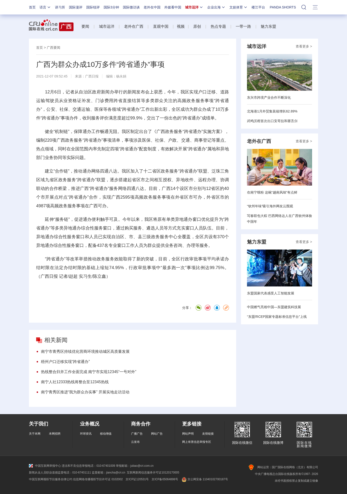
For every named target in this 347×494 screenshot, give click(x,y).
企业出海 (216, 7)
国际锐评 (93, 7)
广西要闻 (53, 47)
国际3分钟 (111, 7)
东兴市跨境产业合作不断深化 (269, 97)
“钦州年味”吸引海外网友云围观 (270, 206)
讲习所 (60, 7)
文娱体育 (238, 7)
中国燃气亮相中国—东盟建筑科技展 (274, 307)
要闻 (85, 26)
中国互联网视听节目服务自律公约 (50, 479)
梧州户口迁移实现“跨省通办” (65, 362)
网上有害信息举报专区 (196, 442)
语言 (45, 7)
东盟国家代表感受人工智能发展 (270, 293)
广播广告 (137, 433)
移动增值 (106, 433)
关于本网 (34, 433)
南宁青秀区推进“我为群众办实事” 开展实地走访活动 (85, 392)
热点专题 (218, 26)
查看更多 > (304, 46)
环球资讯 (86, 433)
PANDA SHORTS (283, 7)
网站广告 (157, 433)
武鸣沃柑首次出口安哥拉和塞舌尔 (272, 121)
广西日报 (92, 76)
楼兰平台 (258, 7)
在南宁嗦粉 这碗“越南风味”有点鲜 (272, 192)
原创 (197, 26)
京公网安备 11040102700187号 (204, 479)
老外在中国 (152, 7)
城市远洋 (194, 7)
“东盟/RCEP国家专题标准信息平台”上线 (277, 317)
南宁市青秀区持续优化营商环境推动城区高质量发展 (85, 351)
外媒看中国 (172, 7)
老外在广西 (133, 26)
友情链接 (208, 433)
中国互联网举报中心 (45, 465)
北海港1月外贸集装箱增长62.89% (272, 111)
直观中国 (160, 26)
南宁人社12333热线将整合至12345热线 (75, 382)
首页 (32, 7)
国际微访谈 (131, 7)
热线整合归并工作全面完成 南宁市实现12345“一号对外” (88, 372)
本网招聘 (54, 433)
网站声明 (188, 433)
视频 (181, 26)
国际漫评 (75, 7)
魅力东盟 (268, 26)
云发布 (135, 442)
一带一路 (243, 26)
